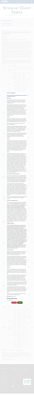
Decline (14, 302)
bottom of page (12, 96)
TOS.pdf (8, 300)
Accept (19, 302)
